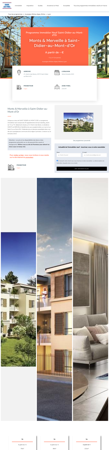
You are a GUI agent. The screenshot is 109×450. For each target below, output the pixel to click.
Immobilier (19, 6)
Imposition (30, 6)
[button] (2, 299)
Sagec (25, 88)
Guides (40, 6)
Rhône (43, 14)
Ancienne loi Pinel (53, 6)
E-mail (85, 152)
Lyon (49, 14)
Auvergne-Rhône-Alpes (32, 14)
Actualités (66, 5)
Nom (58, 152)
